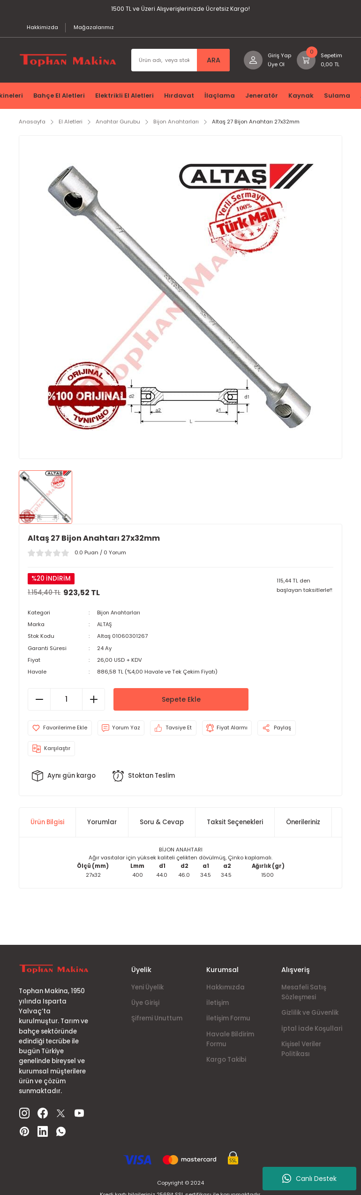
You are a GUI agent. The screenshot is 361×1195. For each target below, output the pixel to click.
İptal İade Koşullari (311, 1029)
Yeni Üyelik (147, 988)
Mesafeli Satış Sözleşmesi (303, 993)
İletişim (217, 1003)
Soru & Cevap (162, 823)
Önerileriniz (303, 823)
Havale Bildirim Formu (230, 1040)
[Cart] (319, 61)
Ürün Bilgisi (47, 823)
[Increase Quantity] (93, 700)
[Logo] (68, 61)
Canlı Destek (309, 1178)
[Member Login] (267, 61)
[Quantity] (66, 700)
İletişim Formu (228, 1019)
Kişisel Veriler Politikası (301, 1050)
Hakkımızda (225, 988)
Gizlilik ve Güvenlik (309, 1014)
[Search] (180, 61)
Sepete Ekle (181, 700)
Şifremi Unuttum (156, 1019)
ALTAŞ (105, 625)
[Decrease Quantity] (39, 700)
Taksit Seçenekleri (235, 823)
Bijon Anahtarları (120, 613)
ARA (212, 61)
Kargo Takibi (226, 1060)
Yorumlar (102, 823)
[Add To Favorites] (60, 728)
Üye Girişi (145, 1003)
